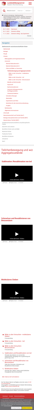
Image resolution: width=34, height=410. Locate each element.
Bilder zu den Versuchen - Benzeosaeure (19, 79)
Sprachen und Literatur (8, 126)
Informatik (6, 113)
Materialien (9, 98)
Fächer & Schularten (8, 15)
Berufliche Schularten (8, 136)
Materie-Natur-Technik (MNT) (11, 120)
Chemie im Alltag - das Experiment (20, 33)
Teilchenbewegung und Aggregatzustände (19, 71)
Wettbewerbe (8, 108)
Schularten (5, 138)
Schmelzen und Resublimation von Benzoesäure (16, 361)
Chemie (23, 16)
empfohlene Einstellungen (27, 407)
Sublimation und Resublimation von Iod (18, 353)
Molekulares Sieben (11, 369)
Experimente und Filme (12, 100)
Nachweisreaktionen (12, 87)
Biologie (5, 51)
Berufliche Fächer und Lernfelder (11, 129)
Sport (3, 141)
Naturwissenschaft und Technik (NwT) (13, 115)
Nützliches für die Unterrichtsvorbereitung (17, 103)
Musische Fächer (6, 131)
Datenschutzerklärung (8, 405)
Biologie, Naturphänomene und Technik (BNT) (15, 117)
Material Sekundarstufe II (13, 66)
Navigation (6, 43)
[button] (20, 11)
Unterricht (28, 16)
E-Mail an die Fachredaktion (11, 377)
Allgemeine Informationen (11, 110)
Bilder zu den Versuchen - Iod (16, 77)
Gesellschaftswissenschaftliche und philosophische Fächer (16, 123)
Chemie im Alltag (15, 31)
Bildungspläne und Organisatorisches (15, 58)
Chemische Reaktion (12, 93)
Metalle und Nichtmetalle (14, 82)
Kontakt (11, 396)
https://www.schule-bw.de (12, 386)
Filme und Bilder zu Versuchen (11, 18)
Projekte (8, 105)
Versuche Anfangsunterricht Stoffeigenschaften (14, 90)
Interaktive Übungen (11, 96)
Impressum (14, 29)
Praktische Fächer (7, 134)
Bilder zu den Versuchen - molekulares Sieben (19, 74)
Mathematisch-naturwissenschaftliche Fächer (13, 16)
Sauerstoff (10, 84)
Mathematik (6, 49)
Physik (5, 54)
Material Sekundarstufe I (12, 63)
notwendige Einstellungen (16, 407)
